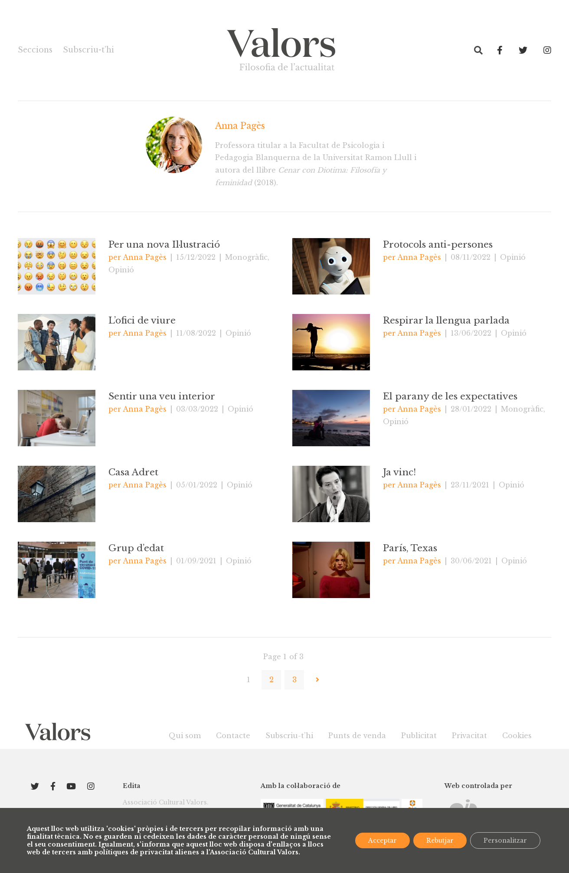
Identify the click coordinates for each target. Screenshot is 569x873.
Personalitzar (505, 840)
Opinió (121, 269)
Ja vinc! (399, 472)
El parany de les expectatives (450, 396)
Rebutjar (440, 840)
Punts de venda (357, 735)
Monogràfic (246, 257)
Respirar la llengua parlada (446, 320)
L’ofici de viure (142, 320)
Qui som (185, 735)
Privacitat (469, 735)
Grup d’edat (136, 548)
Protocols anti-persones (438, 244)
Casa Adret (133, 472)
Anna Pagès (240, 126)
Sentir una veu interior (161, 396)
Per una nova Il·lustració (164, 244)
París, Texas (410, 548)
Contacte (233, 735)
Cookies (517, 735)
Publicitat (419, 735)
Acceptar (382, 840)
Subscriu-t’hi (88, 50)
